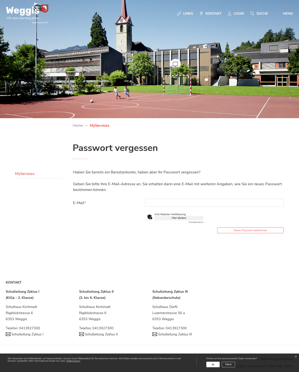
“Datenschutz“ (73, 360)
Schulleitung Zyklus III (172, 334)
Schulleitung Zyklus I (24, 334)
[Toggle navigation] (283, 13)
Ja (213, 364)
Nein (228, 364)
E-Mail (79, 202)
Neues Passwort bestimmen (250, 230)
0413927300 (29, 328)
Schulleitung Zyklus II (98, 334)
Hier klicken (179, 218)
